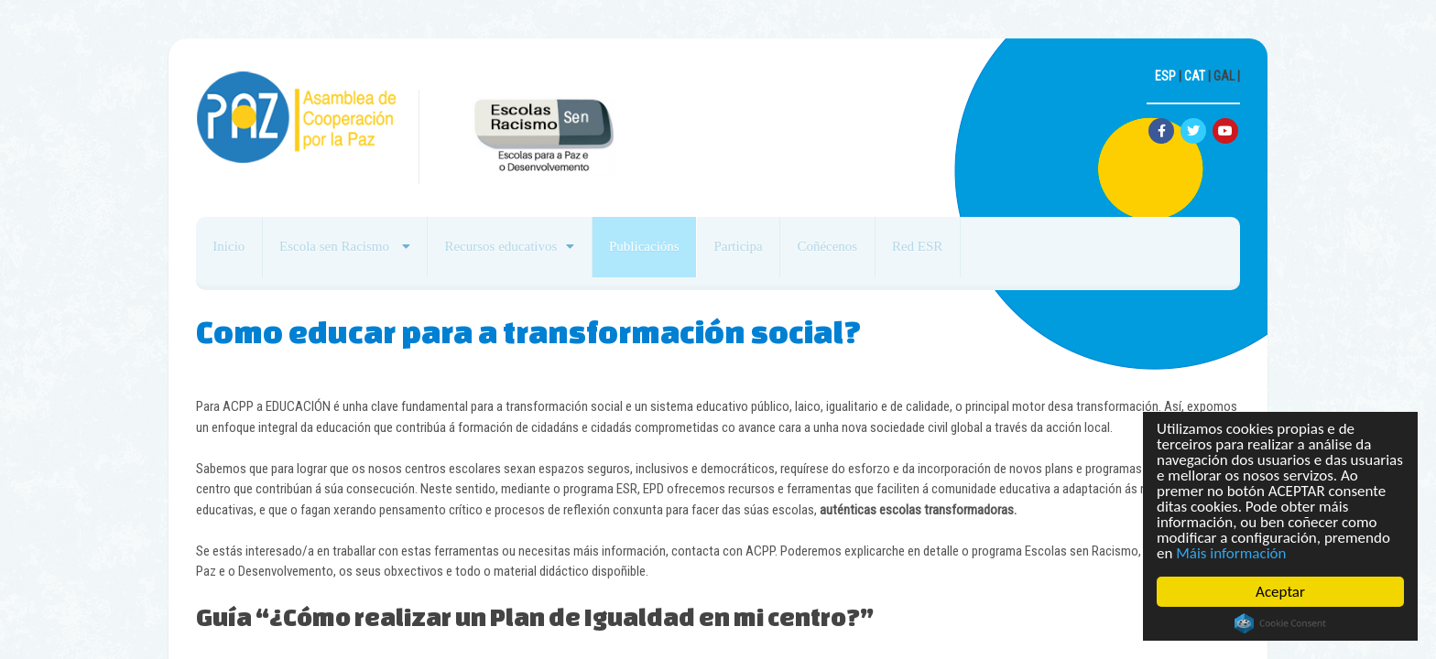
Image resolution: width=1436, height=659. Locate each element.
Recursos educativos (536, 253)
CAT (1194, 76)
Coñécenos (905, 253)
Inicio (236, 253)
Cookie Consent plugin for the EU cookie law (1280, 623)
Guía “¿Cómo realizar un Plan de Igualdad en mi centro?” (535, 616)
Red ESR (1008, 253)
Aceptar (1280, 591)
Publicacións (693, 253)
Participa (801, 253)
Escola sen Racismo (357, 253)
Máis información (1231, 553)
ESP (1165, 76)
